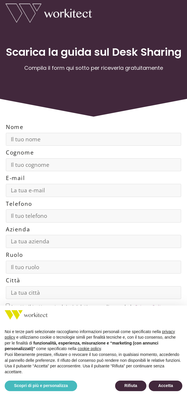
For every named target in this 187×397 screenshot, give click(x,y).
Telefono (19, 204)
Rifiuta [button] (130, 385)
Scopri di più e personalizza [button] (41, 385)
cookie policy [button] (89, 348)
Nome (14, 127)
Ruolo (14, 255)
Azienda (18, 229)
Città (13, 280)
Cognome (20, 152)
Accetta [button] (165, 385)
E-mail (15, 178)
